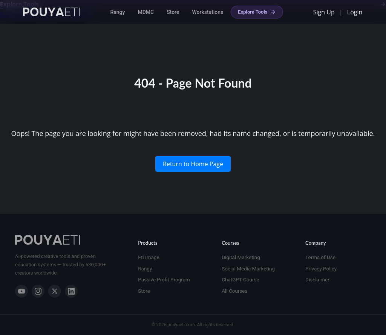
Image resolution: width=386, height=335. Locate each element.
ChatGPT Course (240, 279)
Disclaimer (317, 279)
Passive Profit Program (164, 279)
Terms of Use (320, 257)
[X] (54, 291)
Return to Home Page (193, 164)
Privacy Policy (321, 269)
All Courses (234, 291)
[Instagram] (38, 291)
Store (173, 12)
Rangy (117, 12)
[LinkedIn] (71, 291)
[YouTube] (21, 291)
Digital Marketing (241, 257)
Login (355, 12)
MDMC (146, 12)
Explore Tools (257, 12)
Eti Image (148, 257)
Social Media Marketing (248, 269)
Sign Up (324, 12)
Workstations (207, 12)
